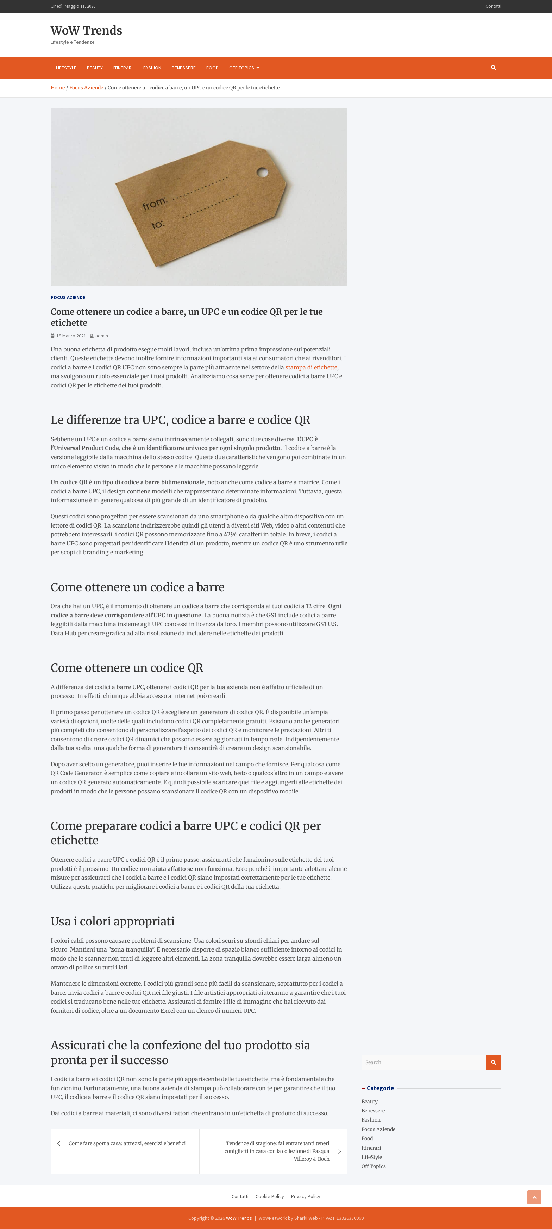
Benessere (184, 67)
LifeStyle (66, 67)
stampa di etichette (311, 367)
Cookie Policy (270, 1196)
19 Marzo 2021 (71, 335)
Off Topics (241, 67)
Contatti (493, 6)
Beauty (95, 67)
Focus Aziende (68, 297)
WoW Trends (87, 31)
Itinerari (123, 67)
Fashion (152, 67)
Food (212, 67)
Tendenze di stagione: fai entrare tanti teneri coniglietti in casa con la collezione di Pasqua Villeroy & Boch (277, 1151)
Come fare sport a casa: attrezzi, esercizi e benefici (127, 1143)
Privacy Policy (305, 1196)
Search (493, 1062)
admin (101, 335)
